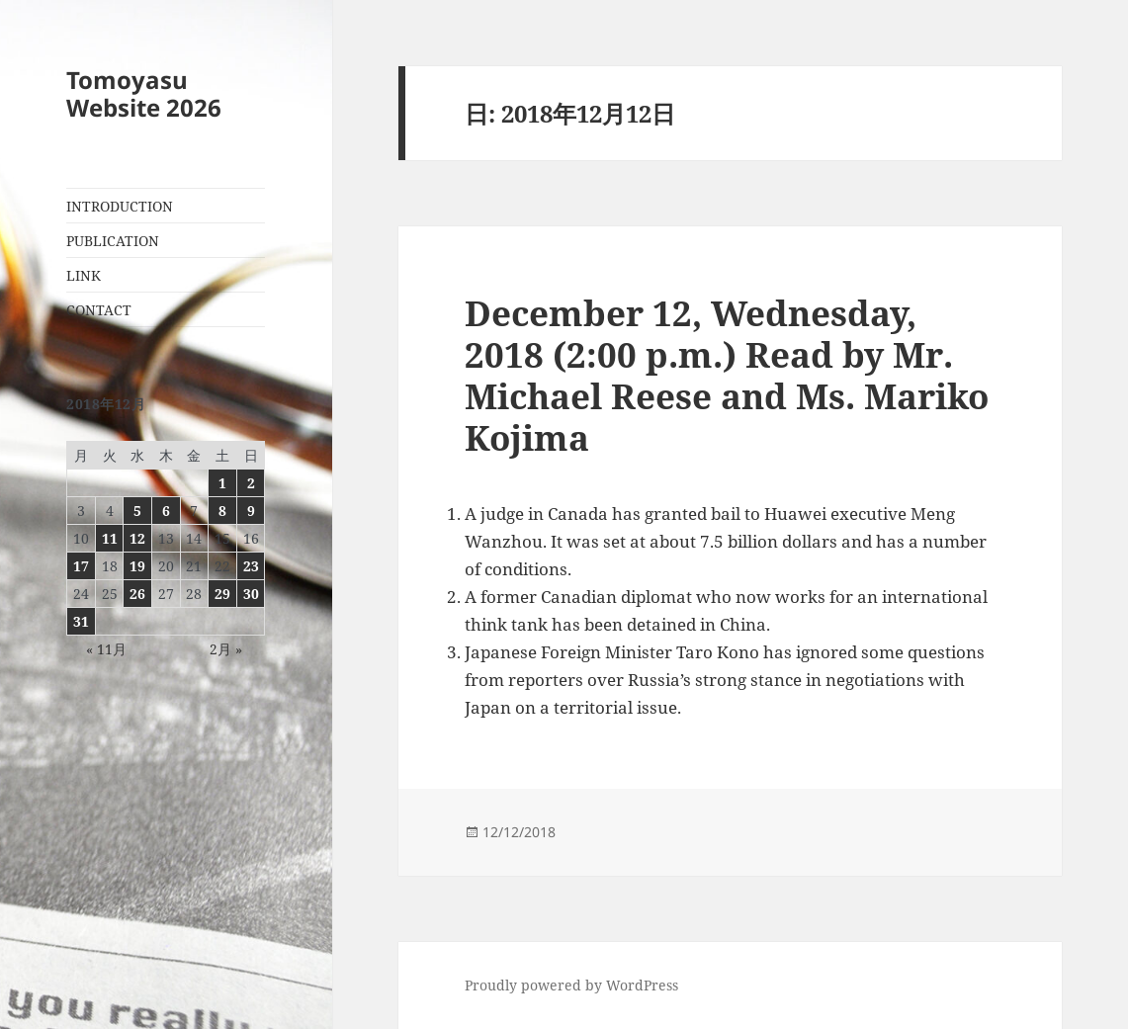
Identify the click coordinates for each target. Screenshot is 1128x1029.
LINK (83, 275)
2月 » (226, 649)
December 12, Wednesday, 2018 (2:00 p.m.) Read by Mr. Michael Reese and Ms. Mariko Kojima (727, 375)
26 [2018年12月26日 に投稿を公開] (137, 593)
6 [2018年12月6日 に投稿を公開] (166, 510)
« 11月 (106, 649)
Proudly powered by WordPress (571, 985)
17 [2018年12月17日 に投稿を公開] (81, 566)
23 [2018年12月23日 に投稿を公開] (251, 566)
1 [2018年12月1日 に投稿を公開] (222, 482)
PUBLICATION (112, 240)
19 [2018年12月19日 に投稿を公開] (137, 566)
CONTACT (98, 309)
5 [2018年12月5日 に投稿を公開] (137, 510)
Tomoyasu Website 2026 (143, 93)
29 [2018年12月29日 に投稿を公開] (222, 593)
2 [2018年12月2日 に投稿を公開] (251, 482)
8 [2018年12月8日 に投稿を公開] (222, 510)
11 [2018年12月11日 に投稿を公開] (110, 538)
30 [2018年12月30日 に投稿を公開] (251, 593)
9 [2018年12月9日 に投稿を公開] (251, 510)
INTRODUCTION (119, 206)
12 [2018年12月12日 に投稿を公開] (137, 538)
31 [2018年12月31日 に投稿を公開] (81, 621)
